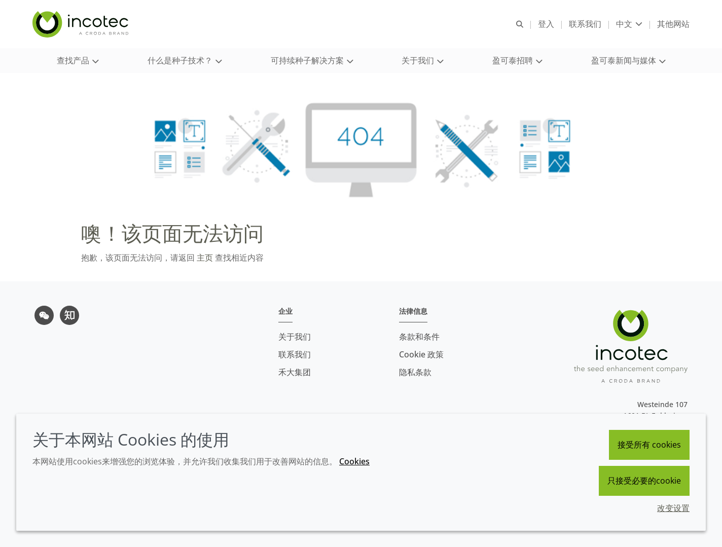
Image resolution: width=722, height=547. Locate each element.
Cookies (354, 461)
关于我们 (294, 336)
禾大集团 (294, 372)
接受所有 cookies (649, 444)
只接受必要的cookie (644, 480)
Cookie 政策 (421, 354)
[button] (77, 61)
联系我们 (294, 354)
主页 (204, 258)
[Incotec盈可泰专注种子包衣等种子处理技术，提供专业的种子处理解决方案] (81, 24)
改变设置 (673, 508)
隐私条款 (415, 372)
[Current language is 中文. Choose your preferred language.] (629, 24)
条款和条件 (419, 336)
